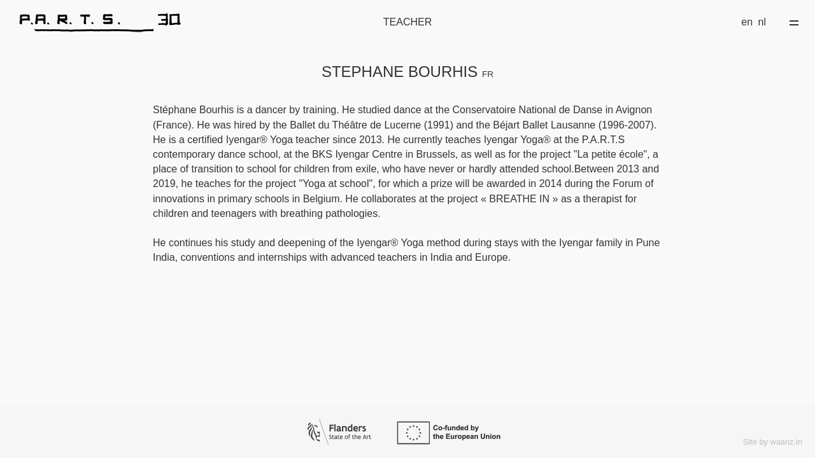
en (747, 22)
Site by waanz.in (772, 442)
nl (762, 22)
